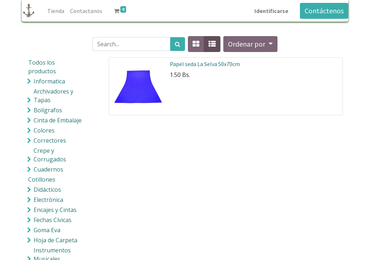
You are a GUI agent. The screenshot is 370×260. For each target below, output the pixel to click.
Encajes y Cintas (55, 210)
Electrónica (48, 200)
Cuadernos (48, 169)
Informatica (49, 81)
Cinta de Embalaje (58, 120)
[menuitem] (55, 11)
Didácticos (47, 190)
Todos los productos (42, 66)
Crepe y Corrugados (50, 155)
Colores (44, 130)
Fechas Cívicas (53, 220)
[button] (250, 44)
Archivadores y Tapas (53, 95)
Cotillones (41, 179)
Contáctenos (324, 10)
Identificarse (271, 10)
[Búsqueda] (177, 44)
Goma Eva (47, 230)
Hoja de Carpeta (55, 240)
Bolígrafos (48, 110)
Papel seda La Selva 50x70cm (205, 64)
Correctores (50, 140)
